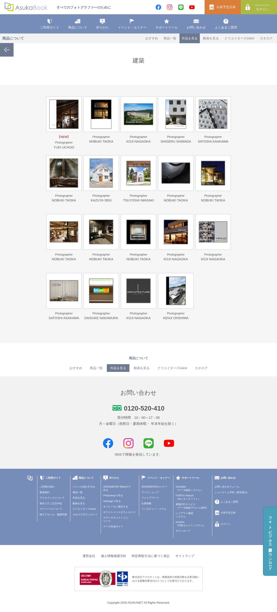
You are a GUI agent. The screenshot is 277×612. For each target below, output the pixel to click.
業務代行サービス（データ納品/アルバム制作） (192, 506)
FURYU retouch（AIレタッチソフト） (188, 497)
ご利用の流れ (47, 486)
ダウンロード (183, 530)
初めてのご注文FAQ (51, 503)
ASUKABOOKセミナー (154, 486)
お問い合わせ (196, 24)
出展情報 (146, 503)
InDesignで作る (112, 501)
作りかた (102, 24)
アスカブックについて (52, 497)
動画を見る (211, 38)
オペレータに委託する (115, 506)
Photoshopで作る (113, 495)
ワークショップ (150, 492)
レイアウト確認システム (184, 515)
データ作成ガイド (113, 526)
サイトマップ (184, 556)
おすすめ (151, 38)
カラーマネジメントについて (115, 519)
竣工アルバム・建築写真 (53, 514)
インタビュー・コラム (153, 508)
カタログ (266, 38)
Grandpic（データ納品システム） (189, 488)
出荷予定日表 (222, 7)
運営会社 (89, 556)
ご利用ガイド (49, 24)
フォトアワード (150, 497)
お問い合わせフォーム (227, 486)
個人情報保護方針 (113, 556)
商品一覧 (170, 38)
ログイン (261, 7)
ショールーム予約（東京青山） (232, 492)
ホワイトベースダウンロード (119, 512)
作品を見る (190, 38)
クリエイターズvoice (239, 38)
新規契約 (45, 492)
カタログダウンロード (85, 514)
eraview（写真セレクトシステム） (190, 524)
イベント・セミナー (132, 24)
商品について (77, 24)
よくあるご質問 (226, 24)
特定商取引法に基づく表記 (151, 556)
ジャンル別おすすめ (84, 486)
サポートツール (166, 24)
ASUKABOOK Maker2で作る (117, 488)
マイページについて (51, 508)
